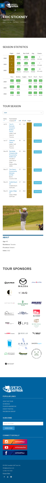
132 (41, 93)
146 (33, 57)
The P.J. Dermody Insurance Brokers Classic (12, 127)
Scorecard (38, 125)
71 (30, 86)
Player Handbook (9, 406)
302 (26, 63)
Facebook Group (9, 411)
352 (26, 57)
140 (30, 80)
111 (12, 93)
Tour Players (16, 22)
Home (4, 22)
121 (33, 63)
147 (30, 93)
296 (26, 69)
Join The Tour (8, 401)
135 (35, 86)
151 (35, 93)
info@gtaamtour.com (8, 468)
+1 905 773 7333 (7, 470)
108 (19, 69)
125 (19, 63)
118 (19, 57)
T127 (12, 86)
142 (35, 80)
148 (41, 80)
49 (18, 93)
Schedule (6, 404)
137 (12, 80)
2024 (23, 112)
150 (33, 69)
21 (18, 86)
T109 (18, 80)
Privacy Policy (6, 473)
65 (40, 86)
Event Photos (8, 409)
